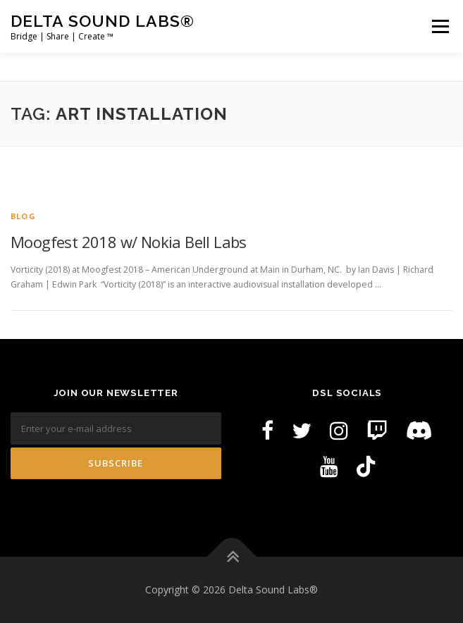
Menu (439, 26)
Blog (23, 216)
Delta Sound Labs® (103, 20)
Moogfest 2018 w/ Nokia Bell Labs (129, 241)
